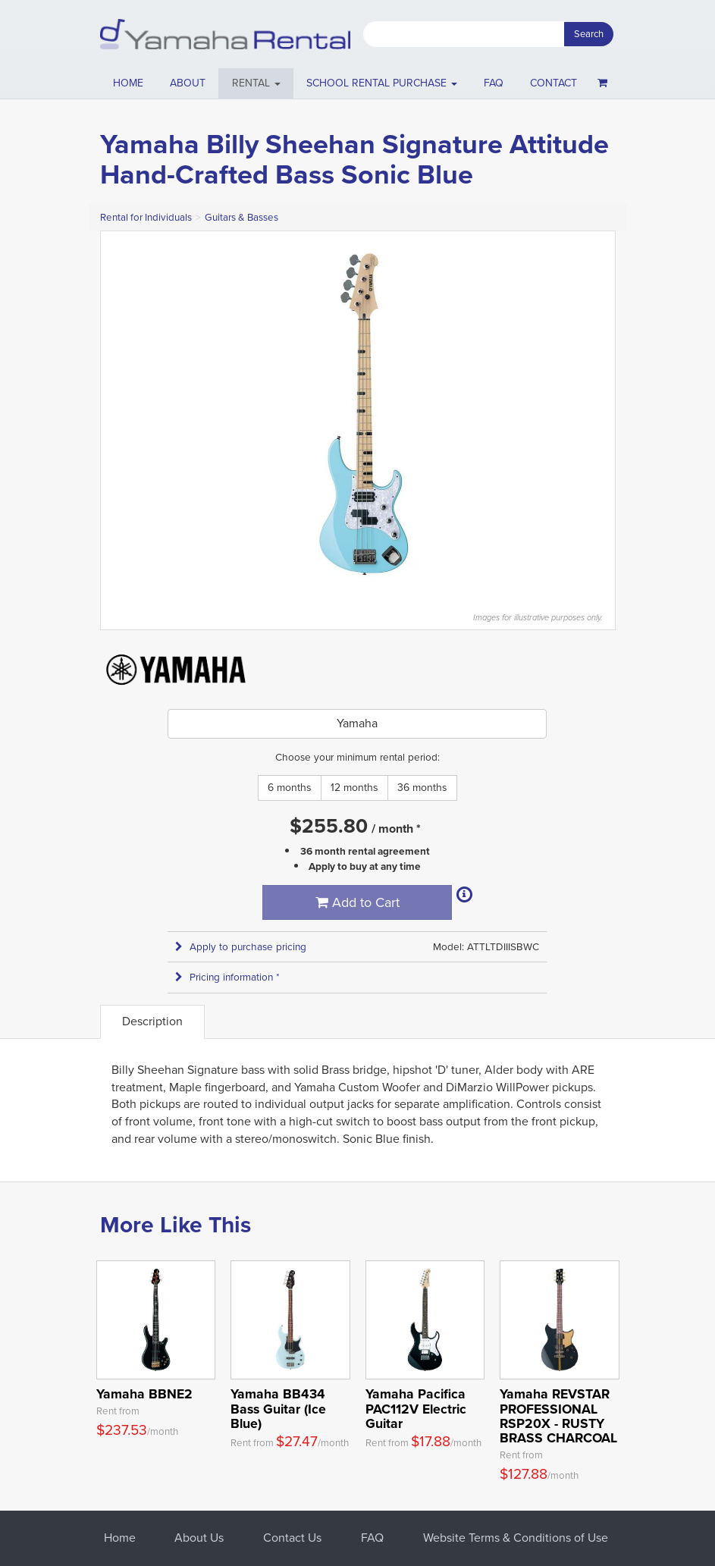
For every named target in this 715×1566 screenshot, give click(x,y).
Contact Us (292, 1537)
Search (589, 34)
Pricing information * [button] (227, 977)
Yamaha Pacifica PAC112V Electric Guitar (415, 1408)
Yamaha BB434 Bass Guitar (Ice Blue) (278, 1408)
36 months (422, 788)
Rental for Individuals (146, 217)
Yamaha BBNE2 (144, 1394)
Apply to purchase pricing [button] (240, 947)
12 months (354, 788)
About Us (199, 1537)
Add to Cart (357, 902)
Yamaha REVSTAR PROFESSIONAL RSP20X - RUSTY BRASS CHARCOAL (558, 1416)
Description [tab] (152, 1021)
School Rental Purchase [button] (381, 83)
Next (596, 413)
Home (128, 83)
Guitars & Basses (241, 217)
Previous (119, 413)
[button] (255, 83)
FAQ (493, 83)
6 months (290, 788)
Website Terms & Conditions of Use (515, 1537)
